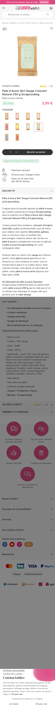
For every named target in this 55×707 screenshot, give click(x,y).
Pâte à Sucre (31, 23)
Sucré (21, 23)
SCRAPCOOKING (11, 86)
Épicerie (13, 23)
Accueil (5, 23)
